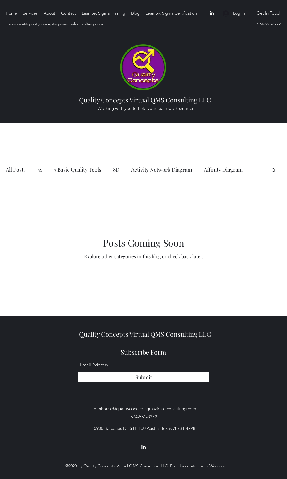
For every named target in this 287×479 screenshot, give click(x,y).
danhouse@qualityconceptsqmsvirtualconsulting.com (54, 24)
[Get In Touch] (268, 13)
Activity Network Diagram (161, 169)
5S (39, 169)
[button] (273, 170)
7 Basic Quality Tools (77, 169)
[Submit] (143, 377)
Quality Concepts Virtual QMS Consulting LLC (145, 99)
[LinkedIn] (212, 13)
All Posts (16, 169)
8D (116, 169)
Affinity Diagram (223, 169)
